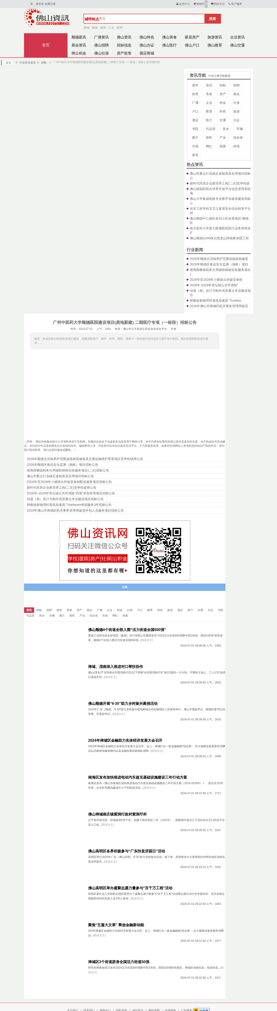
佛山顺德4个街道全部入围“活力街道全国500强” (127, 630)
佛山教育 (214, 45)
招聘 (236, 85)
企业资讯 (237, 37)
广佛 (195, 103)
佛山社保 (101, 53)
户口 (195, 111)
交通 (223, 120)
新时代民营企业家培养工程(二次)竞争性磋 (220, 183)
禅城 (87, 27)
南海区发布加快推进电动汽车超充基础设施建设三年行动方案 (137, 777)
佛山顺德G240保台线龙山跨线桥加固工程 (219, 238)
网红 (209, 146)
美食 (209, 94)
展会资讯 (78, 45)
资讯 (209, 85)
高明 (119, 27)
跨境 (236, 146)
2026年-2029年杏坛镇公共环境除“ (214, 285)
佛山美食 (169, 37)
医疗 (209, 120)
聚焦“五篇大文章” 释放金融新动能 (116, 925)
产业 (223, 137)
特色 (223, 111)
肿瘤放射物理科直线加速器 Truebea (215, 300)
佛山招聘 (101, 45)
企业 (209, 103)
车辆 (239, 129)
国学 (195, 85)
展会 (236, 94)
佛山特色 (146, 37)
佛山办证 (146, 45)
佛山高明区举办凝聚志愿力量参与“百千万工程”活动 (130, 888)
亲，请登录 (37, 4)
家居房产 (192, 37)
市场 (195, 146)
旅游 (236, 111)
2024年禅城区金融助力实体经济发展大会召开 (125, 740)
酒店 (195, 120)
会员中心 (183, 4)
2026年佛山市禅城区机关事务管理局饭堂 (219, 306)
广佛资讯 (101, 37)
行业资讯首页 (26, 62)
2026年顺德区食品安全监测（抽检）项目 (219, 264)
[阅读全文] (147, 640)
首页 (45, 45)
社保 (236, 103)
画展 (223, 146)
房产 (223, 94)
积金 (223, 103)
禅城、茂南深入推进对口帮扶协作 (115, 667)
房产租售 (124, 53)
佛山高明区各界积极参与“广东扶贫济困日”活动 (126, 851)
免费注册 (50, 4)
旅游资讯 (214, 37)
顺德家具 (78, 37)
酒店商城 (146, 53)
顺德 (95, 27)
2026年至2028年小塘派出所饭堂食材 (216, 279)
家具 (195, 155)
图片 (195, 137)
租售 (195, 94)
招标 (41, 62)
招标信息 (124, 45)
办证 (236, 120)
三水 (111, 27)
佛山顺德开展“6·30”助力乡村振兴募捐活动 (123, 703)
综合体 (238, 137)
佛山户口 (192, 45)
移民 (209, 137)
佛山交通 (237, 45)
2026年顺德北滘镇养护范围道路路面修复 (219, 259)
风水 (226, 129)
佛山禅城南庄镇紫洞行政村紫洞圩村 (117, 814)
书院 (195, 129)
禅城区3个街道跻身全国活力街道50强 (118, 962)
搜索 (212, 19)
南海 (103, 27)
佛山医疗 (169, 45)
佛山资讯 (124, 37)
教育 (209, 111)
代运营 (210, 129)
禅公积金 (78, 53)
